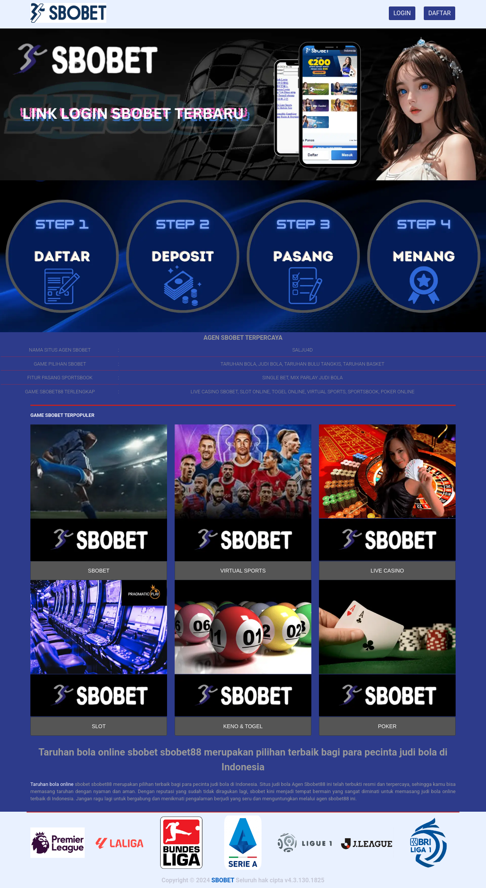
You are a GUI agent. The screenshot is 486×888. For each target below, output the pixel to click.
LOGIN (402, 13)
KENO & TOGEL (243, 726)
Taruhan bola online (52, 784)
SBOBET (99, 571)
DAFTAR (439, 13)
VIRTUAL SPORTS (243, 571)
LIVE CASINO (387, 571)
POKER (387, 726)
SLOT (99, 726)
